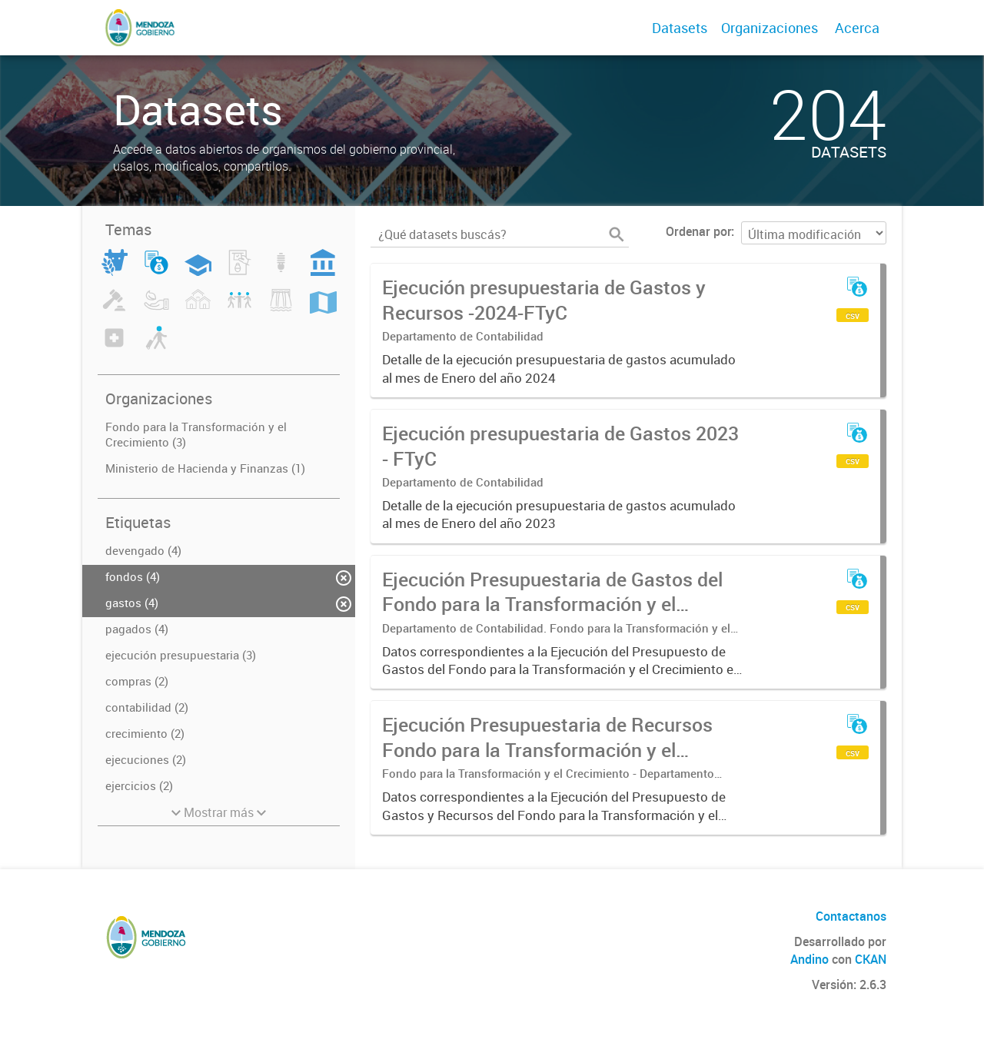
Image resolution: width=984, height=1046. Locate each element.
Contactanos (851, 916)
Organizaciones (769, 27)
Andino (809, 959)
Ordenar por (698, 231)
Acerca (857, 27)
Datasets (679, 27)
